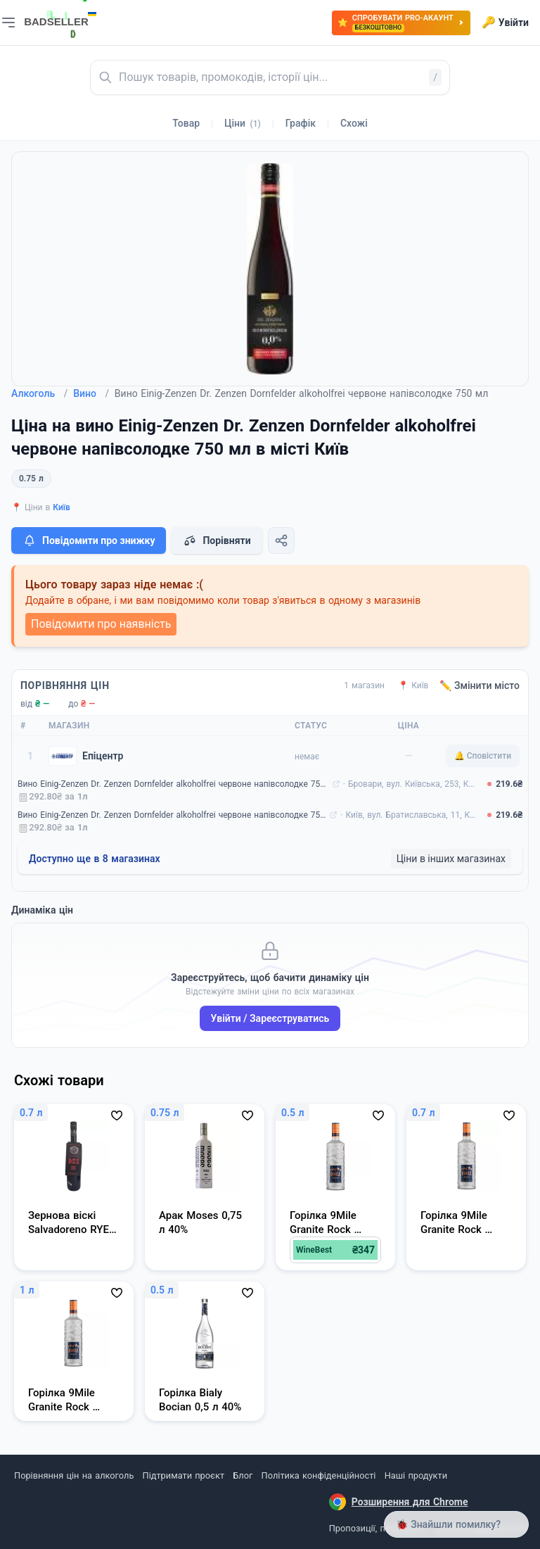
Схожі (354, 123)
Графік (300, 123)
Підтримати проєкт (183, 1475)
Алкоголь (39, 393)
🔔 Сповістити (482, 756)
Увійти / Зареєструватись (270, 1018)
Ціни (242, 123)
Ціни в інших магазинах (451, 858)
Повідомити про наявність (101, 624)
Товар (186, 123)
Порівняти (216, 540)
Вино (91, 393)
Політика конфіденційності (319, 1475)
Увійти (505, 22)
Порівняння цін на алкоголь (74, 1475)
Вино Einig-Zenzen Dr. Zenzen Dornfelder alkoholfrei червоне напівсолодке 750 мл (173, 784)
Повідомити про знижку (88, 540)
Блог (242, 1475)
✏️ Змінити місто (479, 685)
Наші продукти (416, 1475)
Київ (61, 507)
